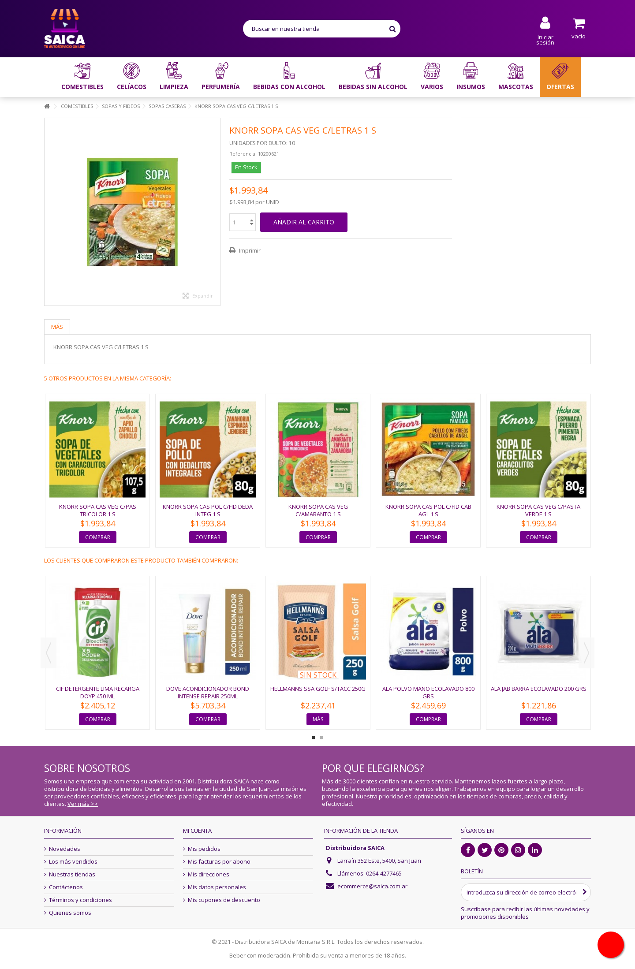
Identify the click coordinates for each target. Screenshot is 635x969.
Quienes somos (70, 913)
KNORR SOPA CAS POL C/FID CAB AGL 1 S (428, 510)
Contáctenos (66, 887)
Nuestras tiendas (72, 874)
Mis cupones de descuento (224, 900)
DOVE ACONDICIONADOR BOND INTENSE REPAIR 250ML (207, 692)
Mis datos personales (217, 887)
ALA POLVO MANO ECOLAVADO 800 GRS (428, 692)
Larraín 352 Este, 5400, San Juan (379, 861)
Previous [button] (48, 652)
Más (57, 327)
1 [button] (313, 737)
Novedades (64, 849)
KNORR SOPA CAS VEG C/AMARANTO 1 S (318, 510)
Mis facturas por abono (219, 861)
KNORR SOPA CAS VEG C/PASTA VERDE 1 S (538, 510)
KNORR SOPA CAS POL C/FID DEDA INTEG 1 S (208, 510)
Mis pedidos (204, 849)
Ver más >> (82, 804)
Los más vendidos (73, 861)
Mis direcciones (208, 874)
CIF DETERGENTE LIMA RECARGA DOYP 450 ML (97, 692)
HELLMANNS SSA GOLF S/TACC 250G (318, 689)
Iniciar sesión (545, 39)
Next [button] (586, 652)
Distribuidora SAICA (355, 848)
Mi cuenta (197, 831)
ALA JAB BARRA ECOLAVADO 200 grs (538, 689)
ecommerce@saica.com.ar (372, 886)
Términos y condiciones (80, 900)
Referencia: (243, 153)
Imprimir (249, 250)
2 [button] (321, 737)
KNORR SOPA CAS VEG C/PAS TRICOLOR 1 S (97, 510)
